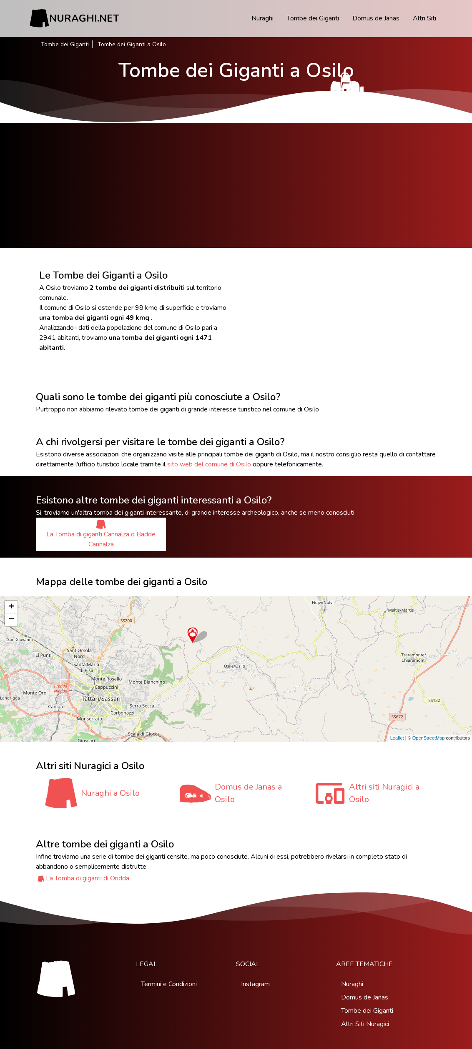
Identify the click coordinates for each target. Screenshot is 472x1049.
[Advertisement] (236, 185)
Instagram (255, 984)
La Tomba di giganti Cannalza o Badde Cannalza (101, 534)
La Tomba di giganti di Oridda (87, 878)
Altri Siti (424, 18)
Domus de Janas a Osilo (248, 793)
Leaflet (397, 737)
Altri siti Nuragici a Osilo (384, 793)
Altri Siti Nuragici (365, 1024)
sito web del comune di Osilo (209, 464)
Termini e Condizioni (169, 984)
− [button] (11, 619)
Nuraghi (262, 18)
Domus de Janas (375, 18)
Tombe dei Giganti (313, 18)
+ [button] (11, 607)
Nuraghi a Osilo (110, 793)
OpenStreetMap (428, 737)
